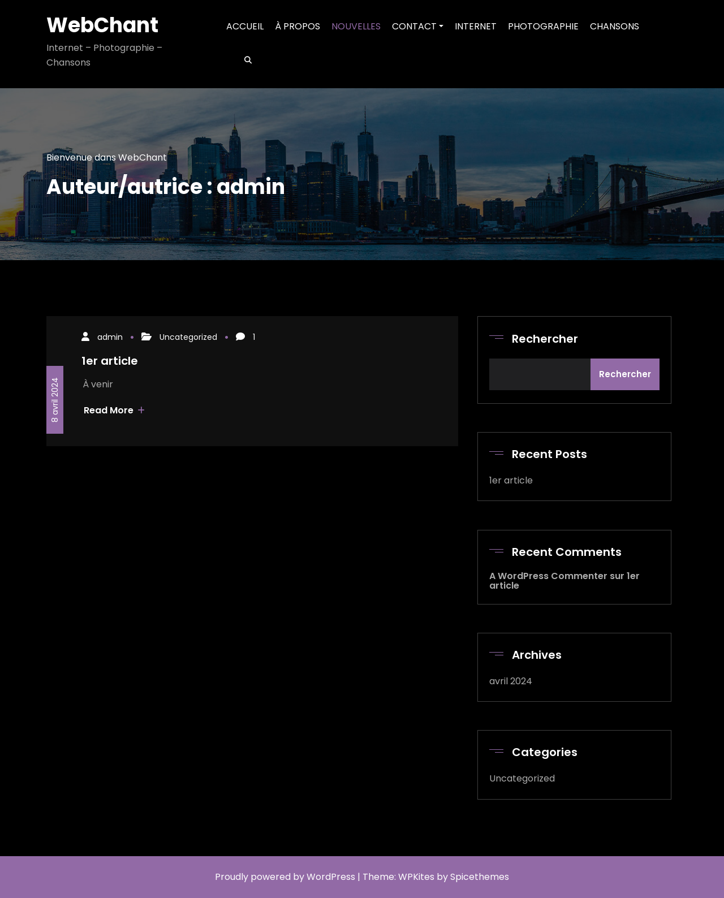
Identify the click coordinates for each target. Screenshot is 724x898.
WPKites (417, 876)
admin (110, 337)
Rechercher (545, 339)
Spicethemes (479, 876)
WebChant (102, 25)
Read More (114, 410)
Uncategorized (188, 337)
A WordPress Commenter (548, 575)
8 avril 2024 (55, 399)
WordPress (331, 876)
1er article (109, 361)
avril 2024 (510, 681)
